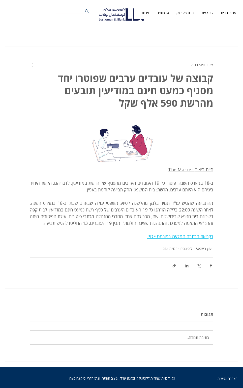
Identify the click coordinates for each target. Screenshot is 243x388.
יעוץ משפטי (204, 248)
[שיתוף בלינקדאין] (186, 265)
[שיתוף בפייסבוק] (211, 265)
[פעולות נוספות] (33, 65)
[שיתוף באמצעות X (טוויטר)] (198, 265)
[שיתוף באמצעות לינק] (174, 265)
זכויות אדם (170, 248)
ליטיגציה (186, 248)
